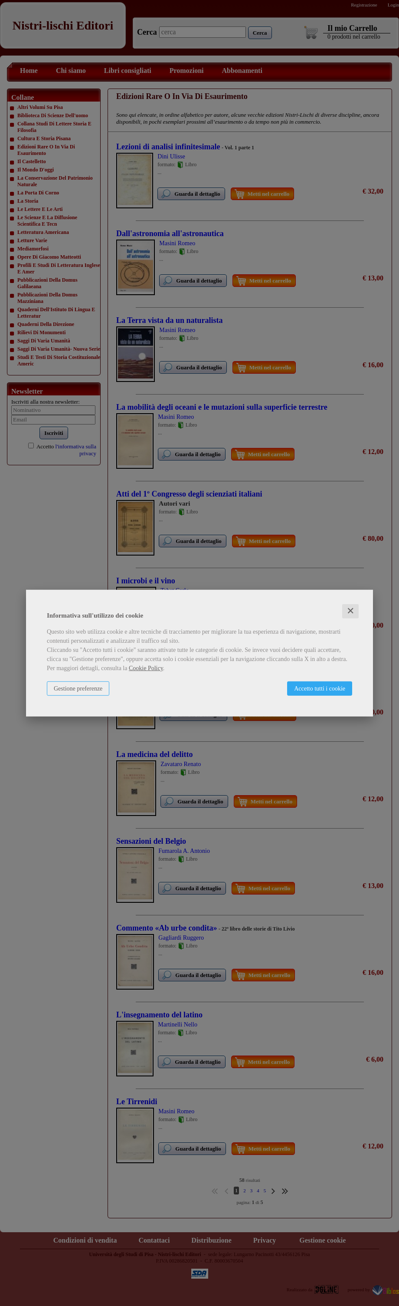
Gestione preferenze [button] (78, 688)
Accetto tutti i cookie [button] (319, 688)
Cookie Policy (146, 668)
